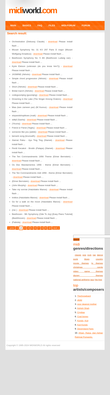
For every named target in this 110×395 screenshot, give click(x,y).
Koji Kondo (82, 325)
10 (49, 228)
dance (100, 255)
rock (89, 255)
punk (75, 259)
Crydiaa (81, 312)
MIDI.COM (33, 10)
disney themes (88, 275)
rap (94, 255)
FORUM (86, 25)
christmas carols (88, 267)
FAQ (40, 25)
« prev (11, 228)
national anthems (81, 279)
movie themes (81, 263)
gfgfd (79, 300)
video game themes (88, 271)
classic (78, 255)
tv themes (97, 263)
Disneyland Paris (85, 329)
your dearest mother (87, 304)
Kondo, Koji (82, 320)
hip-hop (98, 279)
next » (56, 228)
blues (87, 259)
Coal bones (82, 316)
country (99, 259)
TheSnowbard (84, 296)
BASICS (27, 25)
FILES (52, 25)
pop (84, 255)
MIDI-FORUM (68, 25)
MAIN (13, 25)
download (52, 41)
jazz (92, 279)
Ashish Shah (83, 308)
